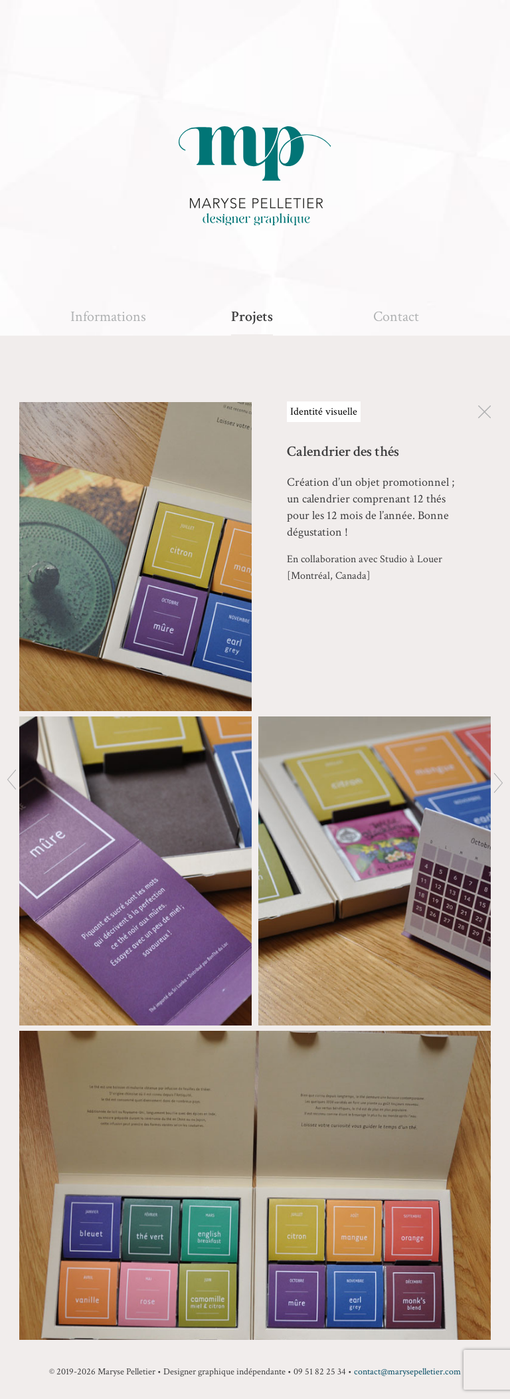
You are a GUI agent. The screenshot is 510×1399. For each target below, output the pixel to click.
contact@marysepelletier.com (407, 1372)
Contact (396, 316)
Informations (108, 316)
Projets (252, 316)
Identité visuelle (323, 412)
